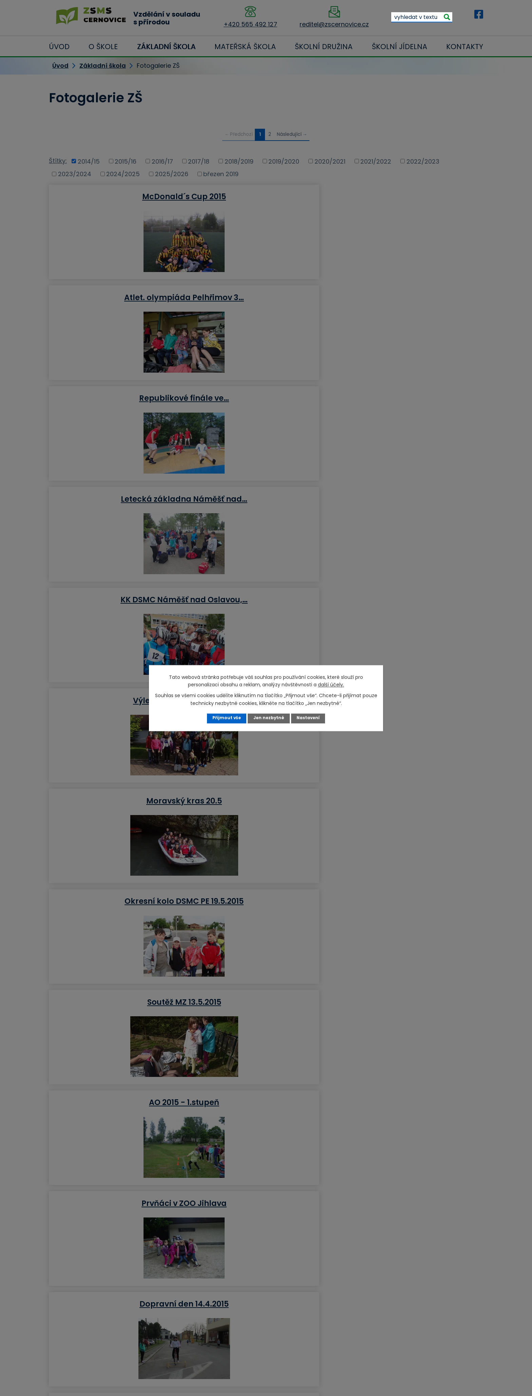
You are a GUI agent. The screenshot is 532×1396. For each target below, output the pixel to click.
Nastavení (309, 718)
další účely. (331, 684)
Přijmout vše (225, 718)
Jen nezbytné (268, 718)
